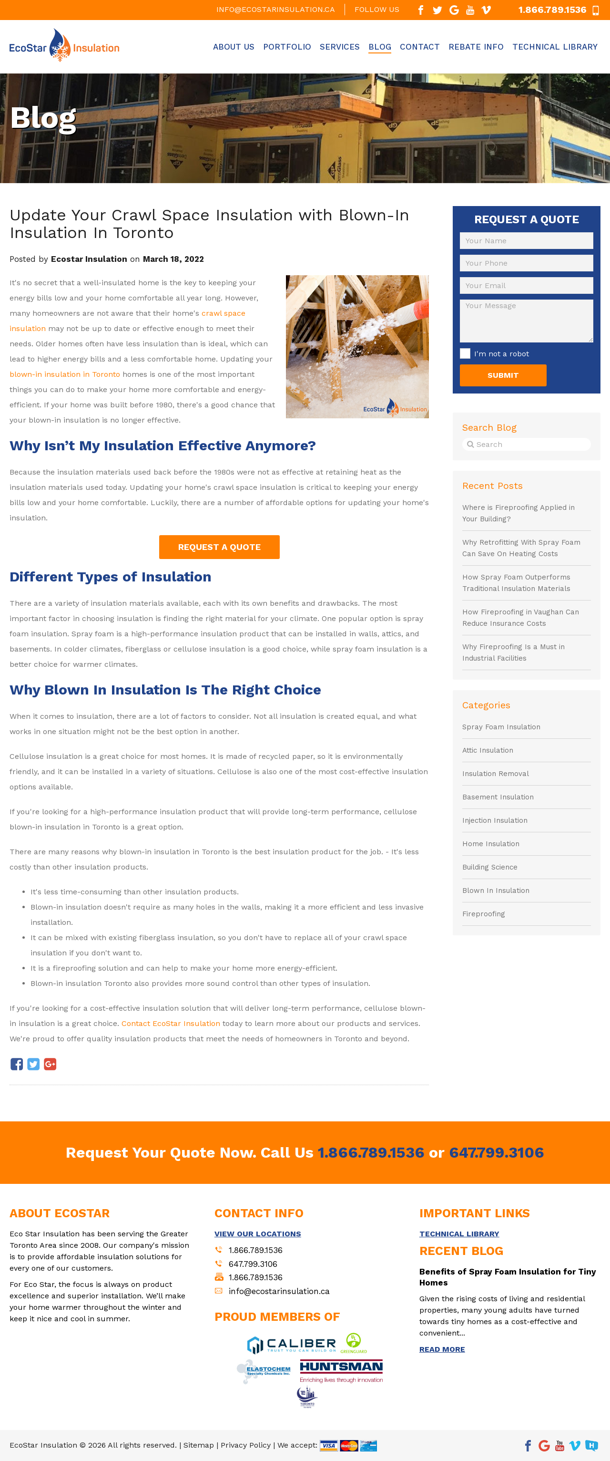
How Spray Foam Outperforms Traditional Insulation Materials (516, 583)
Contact (420, 47)
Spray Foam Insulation (501, 727)
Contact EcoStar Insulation (171, 1023)
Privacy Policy (246, 1445)
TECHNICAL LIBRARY (459, 1233)
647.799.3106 (496, 1152)
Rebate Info (476, 47)
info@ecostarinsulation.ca (275, 9)
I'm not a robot (501, 353)
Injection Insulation (495, 820)
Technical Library (555, 47)
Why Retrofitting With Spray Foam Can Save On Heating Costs (521, 548)
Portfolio (287, 47)
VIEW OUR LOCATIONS (257, 1233)
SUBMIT (503, 375)
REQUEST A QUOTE (219, 547)
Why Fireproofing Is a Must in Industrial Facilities (513, 652)
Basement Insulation (498, 797)
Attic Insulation (487, 750)
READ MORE (442, 1349)
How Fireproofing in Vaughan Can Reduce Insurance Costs (520, 618)
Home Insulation (490, 843)
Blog (379, 47)
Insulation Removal (495, 773)
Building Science (490, 867)
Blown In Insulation (495, 890)
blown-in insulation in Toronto (65, 374)
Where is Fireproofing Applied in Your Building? (518, 513)
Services (340, 47)
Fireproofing (483, 914)
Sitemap (198, 1445)
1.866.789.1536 (371, 1152)
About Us (233, 47)
